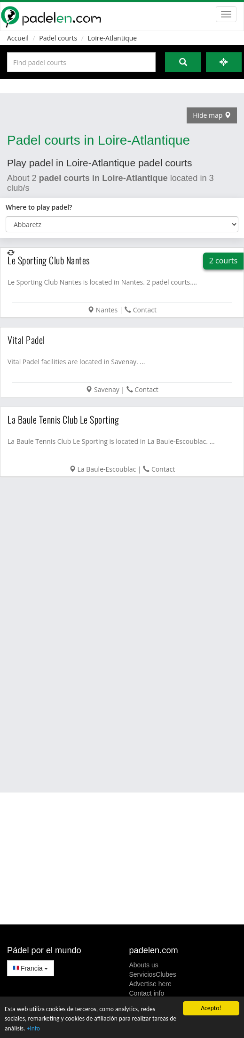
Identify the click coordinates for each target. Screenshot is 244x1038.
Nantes (107, 309)
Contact (145, 309)
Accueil (18, 37)
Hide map (212, 115)
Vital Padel (26, 340)
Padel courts (58, 37)
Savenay (106, 389)
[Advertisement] (111, 633)
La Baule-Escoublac (106, 469)
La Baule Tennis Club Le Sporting (63, 419)
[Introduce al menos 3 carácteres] (81, 62)
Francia (30, 968)
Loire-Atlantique (112, 37)
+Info (33, 1029)
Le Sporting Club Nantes (49, 260)
